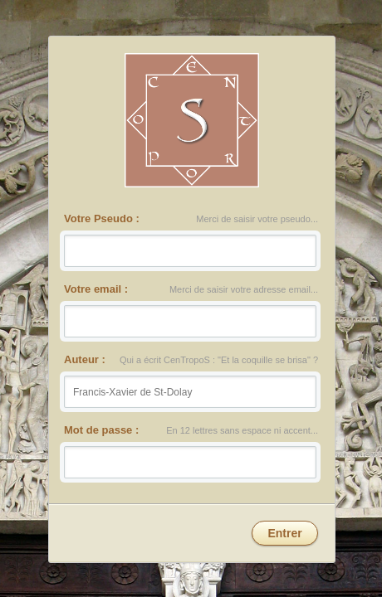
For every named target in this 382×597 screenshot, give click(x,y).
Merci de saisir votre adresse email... (243, 289)
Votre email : (97, 288)
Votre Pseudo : (102, 219)
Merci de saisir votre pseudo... (256, 220)
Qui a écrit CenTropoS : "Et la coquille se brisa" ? (218, 360)
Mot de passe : (102, 428)
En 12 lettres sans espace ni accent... (241, 429)
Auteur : (85, 359)
